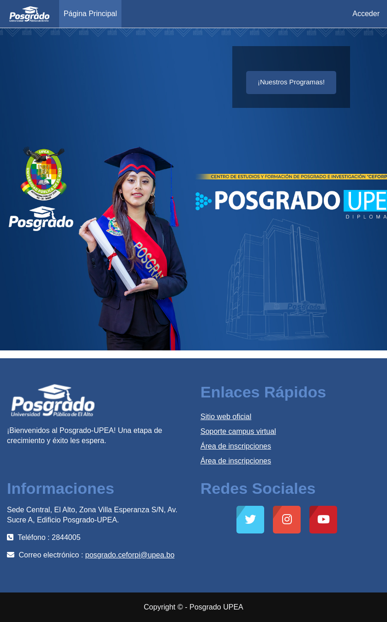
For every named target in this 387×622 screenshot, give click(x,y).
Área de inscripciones (235, 446)
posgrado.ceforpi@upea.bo (130, 555)
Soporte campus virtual (238, 431)
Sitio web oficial (225, 417)
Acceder (366, 14)
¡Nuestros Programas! (291, 82)
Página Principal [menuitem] (90, 14)
